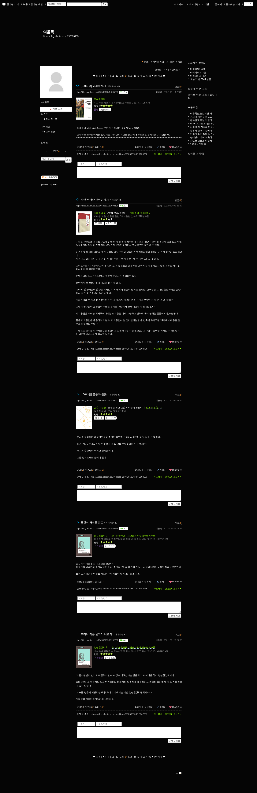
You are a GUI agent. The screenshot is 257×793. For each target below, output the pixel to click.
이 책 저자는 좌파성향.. (202, 123)
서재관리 (207, 4)
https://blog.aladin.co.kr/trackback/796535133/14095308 (119, 154)
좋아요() (99, 147)
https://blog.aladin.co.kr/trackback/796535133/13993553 (119, 476)
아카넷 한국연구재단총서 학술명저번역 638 (133, 535)
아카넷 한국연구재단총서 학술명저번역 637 (133, 647)
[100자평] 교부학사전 (93, 85)
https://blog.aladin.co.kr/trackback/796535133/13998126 (119, 348)
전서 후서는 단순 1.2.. (201, 117)
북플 (25, 4)
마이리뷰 (45, 126)
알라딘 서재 (13, 4)
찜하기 (161, 147)
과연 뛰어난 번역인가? (94, 199)
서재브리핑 (193, 4)
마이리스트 (51, 119)
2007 (55, 151)
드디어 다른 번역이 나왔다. (97, 634)
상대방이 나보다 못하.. (201, 137)
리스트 (44, 114)
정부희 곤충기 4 (154, 407)
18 (144, 76)
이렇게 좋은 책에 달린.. (202, 134)
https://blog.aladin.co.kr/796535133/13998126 (97, 206)
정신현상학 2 (100, 535)
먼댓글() (89, 147)
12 (117, 76)
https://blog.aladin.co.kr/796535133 (61, 36)
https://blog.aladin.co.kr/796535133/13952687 (97, 640)
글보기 (146, 61)
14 (126, 76)
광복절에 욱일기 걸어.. (201, 120)
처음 (97, 76)
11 (113, 76)
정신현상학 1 (100, 647)
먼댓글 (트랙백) (196, 153)
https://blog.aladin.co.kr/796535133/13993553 (97, 400)
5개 (168, 70)
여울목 (48, 32)
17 (139, 76)
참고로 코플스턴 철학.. (201, 140)
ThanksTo (175, 147)
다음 (149, 76)
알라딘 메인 (37, 4)
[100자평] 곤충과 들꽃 (94, 394)
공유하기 (148, 147)
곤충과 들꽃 (100, 407)
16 (135, 76)
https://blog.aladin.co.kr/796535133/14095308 (97, 92)
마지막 (160, 76)
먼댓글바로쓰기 (173, 154)
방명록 (44, 143)
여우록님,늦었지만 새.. (201, 113)
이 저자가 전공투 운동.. (202, 127)
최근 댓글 (193, 107)
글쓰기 (219, 4)
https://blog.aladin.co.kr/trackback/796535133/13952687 (119, 714)
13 (121, 76)
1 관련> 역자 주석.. (200, 144)
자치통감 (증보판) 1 (140, 213)
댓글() (178, 86)
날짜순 (176, 70)
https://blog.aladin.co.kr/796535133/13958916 (97, 528)
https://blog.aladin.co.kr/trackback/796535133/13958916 (119, 588)
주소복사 (158, 154)
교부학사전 (99, 99)
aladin (55, 184)
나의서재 (179, 4)
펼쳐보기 (160, 70)
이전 (106, 76)
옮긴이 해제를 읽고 (92, 522)
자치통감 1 (99, 213)
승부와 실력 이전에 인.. (202, 130)
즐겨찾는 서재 (233, 4)
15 (130, 76)
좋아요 (138, 147)
